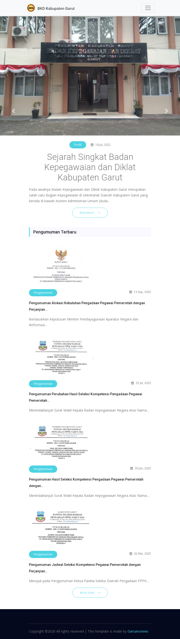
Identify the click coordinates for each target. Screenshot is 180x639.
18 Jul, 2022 (101, 145)
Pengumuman (43, 293)
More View (90, 592)
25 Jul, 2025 (141, 383)
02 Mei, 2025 (140, 554)
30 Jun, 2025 (140, 468)
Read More (90, 212)
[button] (13, 111)
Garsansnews (138, 631)
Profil (77, 145)
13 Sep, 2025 (140, 292)
